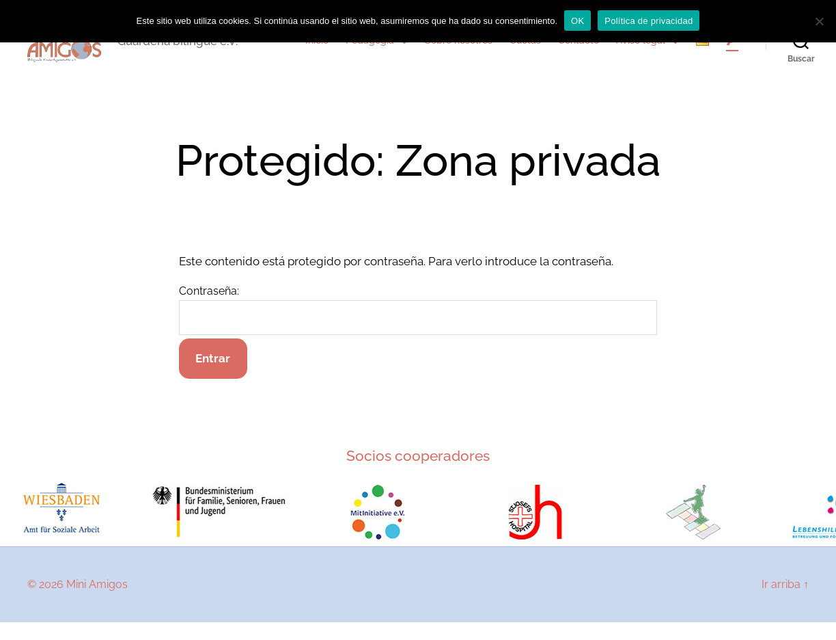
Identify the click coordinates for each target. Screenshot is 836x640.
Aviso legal (640, 49)
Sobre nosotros (458, 49)
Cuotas (525, 49)
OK (577, 21)
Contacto (578, 49)
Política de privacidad (648, 21)
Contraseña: (418, 328)
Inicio (317, 49)
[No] (819, 21)
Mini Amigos (97, 602)
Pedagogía (370, 49)
